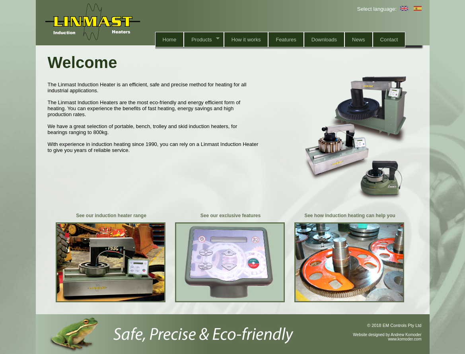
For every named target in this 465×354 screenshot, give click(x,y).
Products (202, 39)
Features (286, 40)
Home (170, 40)
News (358, 40)
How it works (246, 40)
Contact (389, 40)
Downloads (324, 40)
